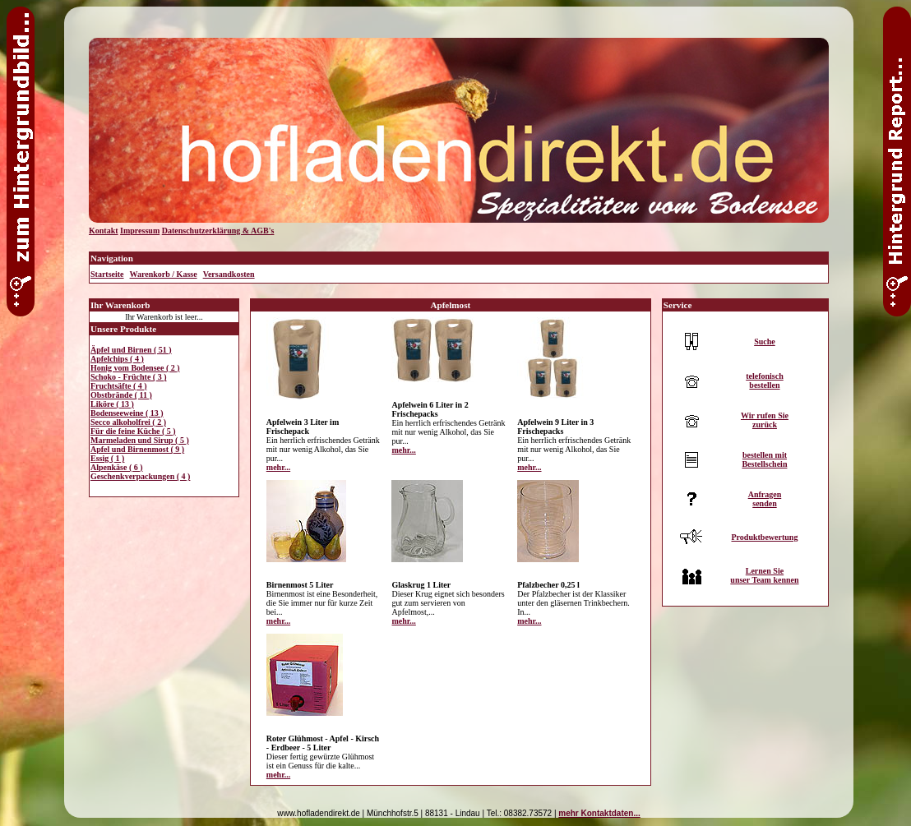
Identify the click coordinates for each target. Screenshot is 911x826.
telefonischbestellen (765, 380)
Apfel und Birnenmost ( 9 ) (137, 449)
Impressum (140, 230)
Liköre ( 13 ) (112, 403)
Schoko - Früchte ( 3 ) (128, 376)
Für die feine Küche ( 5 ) (133, 431)
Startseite (107, 274)
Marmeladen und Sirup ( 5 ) (139, 440)
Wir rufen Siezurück (764, 420)
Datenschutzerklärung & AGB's (218, 230)
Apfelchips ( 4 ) (117, 358)
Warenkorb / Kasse (163, 274)
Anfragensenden (765, 499)
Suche (764, 341)
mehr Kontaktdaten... (599, 813)
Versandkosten (229, 274)
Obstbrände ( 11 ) (121, 394)
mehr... (278, 467)
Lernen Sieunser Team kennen (764, 575)
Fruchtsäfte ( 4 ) (118, 385)
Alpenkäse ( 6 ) (116, 467)
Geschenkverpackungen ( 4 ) (140, 476)
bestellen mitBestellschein (764, 459)
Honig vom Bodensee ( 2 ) (135, 367)
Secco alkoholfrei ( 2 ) (128, 422)
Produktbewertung (764, 537)
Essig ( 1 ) (107, 458)
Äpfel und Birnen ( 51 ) (131, 349)
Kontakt (103, 230)
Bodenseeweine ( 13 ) (127, 413)
